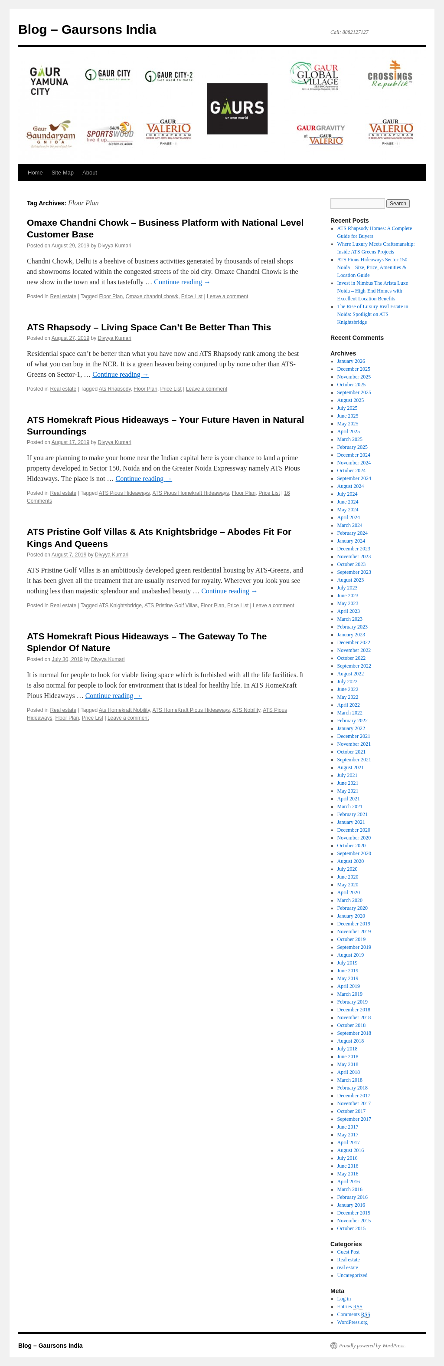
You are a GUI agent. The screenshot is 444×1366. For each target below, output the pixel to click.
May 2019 (348, 978)
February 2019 (352, 1002)
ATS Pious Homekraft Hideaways (191, 493)
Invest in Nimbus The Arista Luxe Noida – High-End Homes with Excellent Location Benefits (372, 291)
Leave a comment (227, 296)
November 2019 (354, 931)
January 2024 (351, 541)
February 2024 (352, 533)
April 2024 (348, 517)
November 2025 (354, 377)
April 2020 (348, 892)
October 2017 (351, 1111)
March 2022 (349, 713)
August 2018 (350, 1041)
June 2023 (348, 595)
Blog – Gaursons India (87, 29)
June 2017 (348, 1127)
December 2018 (353, 1010)
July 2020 (347, 869)
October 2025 (351, 385)
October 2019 (351, 939)
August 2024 (350, 486)
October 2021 (351, 752)
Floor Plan (111, 296)
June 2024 (348, 502)
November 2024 (354, 463)
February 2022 (352, 721)
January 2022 (351, 728)
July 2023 (347, 588)
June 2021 (348, 783)
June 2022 (348, 689)
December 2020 (353, 830)
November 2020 (354, 838)
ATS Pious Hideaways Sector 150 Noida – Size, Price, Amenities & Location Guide (372, 267)
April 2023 (348, 611)
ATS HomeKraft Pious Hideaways (191, 710)
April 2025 (348, 431)
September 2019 (354, 947)
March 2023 (349, 619)
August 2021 (350, 767)
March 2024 (349, 525)
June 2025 (348, 416)
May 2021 (348, 791)
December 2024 (353, 455)
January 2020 (351, 916)
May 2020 (348, 885)
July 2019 (347, 963)
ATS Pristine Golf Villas (171, 605)
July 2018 (347, 1049)
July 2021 (347, 775)
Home (35, 172)
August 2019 (350, 955)
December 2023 (353, 549)
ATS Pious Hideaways (124, 493)
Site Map (63, 172)
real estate (347, 1267)
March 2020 (349, 900)
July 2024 (347, 494)
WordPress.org (352, 1322)
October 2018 (351, 1025)
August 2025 (350, 400)
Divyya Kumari (114, 246)
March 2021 (349, 806)
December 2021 (353, 736)
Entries (349, 1306)
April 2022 (348, 705)
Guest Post (348, 1252)
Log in (344, 1299)
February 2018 (352, 1088)
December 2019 (353, 924)
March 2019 (349, 994)
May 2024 (348, 510)
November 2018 (354, 1017)
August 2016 (350, 1150)
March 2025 (349, 439)
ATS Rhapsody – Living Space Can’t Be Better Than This (149, 327)
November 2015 (354, 1221)
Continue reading (182, 282)
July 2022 (347, 681)
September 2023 (354, 572)
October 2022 (351, 658)
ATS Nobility (246, 710)
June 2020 (348, 877)
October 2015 (351, 1228)
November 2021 (354, 744)
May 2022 (348, 697)
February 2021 (352, 814)
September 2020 (354, 853)
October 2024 (351, 470)
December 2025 (353, 369)
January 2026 (351, 361)
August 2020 (350, 861)
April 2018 (348, 1072)
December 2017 (353, 1096)
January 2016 (351, 1205)
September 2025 (354, 392)
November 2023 (354, 556)
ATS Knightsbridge (120, 605)
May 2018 (348, 1064)
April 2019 (348, 986)
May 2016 (348, 1174)
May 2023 (348, 603)
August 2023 (350, 580)
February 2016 (352, 1197)
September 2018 (354, 1033)
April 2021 (348, 799)
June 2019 (348, 971)
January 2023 (351, 635)
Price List (191, 296)
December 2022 (353, 642)
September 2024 (354, 478)
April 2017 (348, 1142)
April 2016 (348, 1181)
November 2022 (354, 650)
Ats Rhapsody (115, 389)
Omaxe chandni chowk (152, 296)
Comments (353, 1314)
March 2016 (349, 1189)
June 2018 (348, 1056)
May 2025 (348, 424)
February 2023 (352, 627)
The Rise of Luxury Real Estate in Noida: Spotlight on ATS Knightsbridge (372, 314)
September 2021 (354, 760)
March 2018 (349, 1080)
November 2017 (354, 1103)
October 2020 (351, 846)
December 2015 (353, 1213)
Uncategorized (352, 1275)
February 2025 (352, 447)
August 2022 (350, 674)
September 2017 (354, 1119)
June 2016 (348, 1166)
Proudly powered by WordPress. (372, 1346)
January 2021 (351, 822)
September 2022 (354, 666)
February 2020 (352, 908)
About (89, 172)
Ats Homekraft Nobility (124, 710)
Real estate (63, 296)
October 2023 (351, 564)
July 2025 (347, 408)
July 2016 (347, 1158)
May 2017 (348, 1135)
